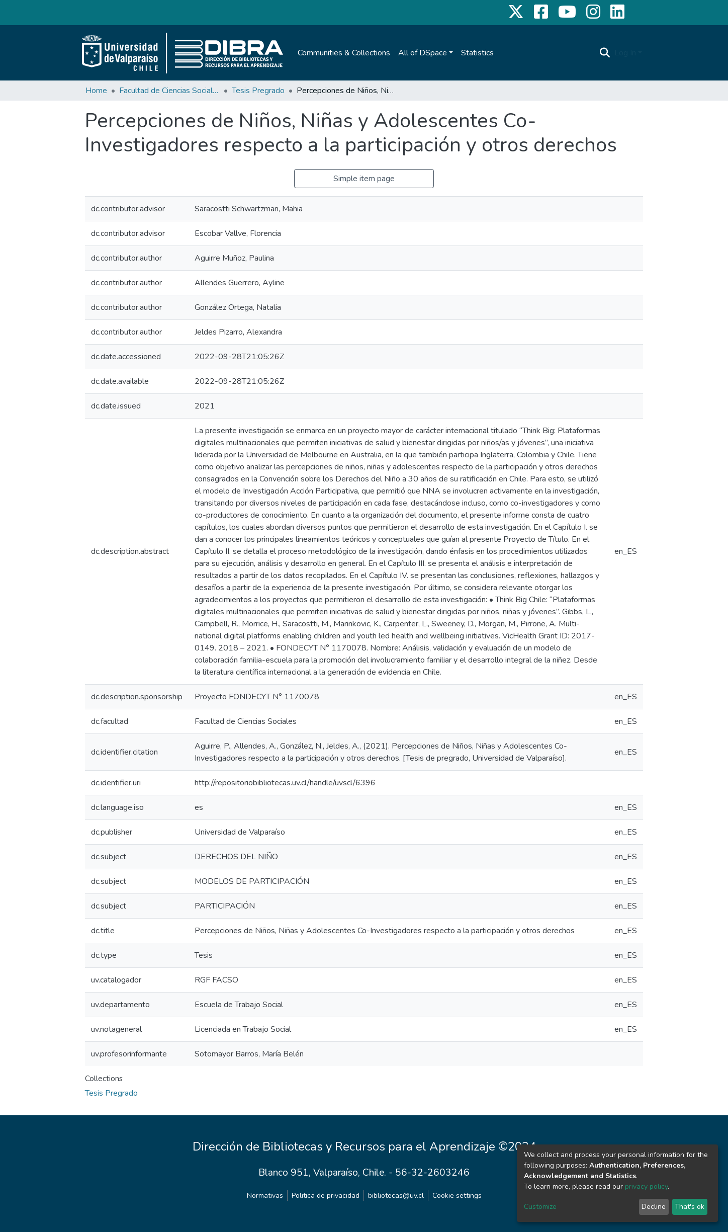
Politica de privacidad (325, 1195)
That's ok (689, 1206)
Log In (625, 52)
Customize (540, 1206)
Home (96, 90)
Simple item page (364, 178)
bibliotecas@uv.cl (396, 1195)
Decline (654, 1206)
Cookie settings (457, 1195)
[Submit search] (605, 53)
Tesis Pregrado (258, 90)
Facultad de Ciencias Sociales (169, 90)
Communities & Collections (344, 52)
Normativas (265, 1195)
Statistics (477, 52)
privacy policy (646, 1186)
